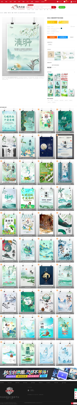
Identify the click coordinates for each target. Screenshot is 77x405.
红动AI (43, 1)
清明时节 (49, 102)
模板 (6, 1)
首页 (2, 1)
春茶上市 (41, 9)
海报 (12, 12)
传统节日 (66, 100)
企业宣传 (36, 9)
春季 (44, 9)
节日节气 (15, 12)
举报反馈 (73, 26)
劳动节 (55, 9)
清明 (48, 100)
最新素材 (2, 382)
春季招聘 (28, 9)
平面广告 (9, 12)
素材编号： (49, 26)
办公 (28, 1)
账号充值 (25, 382)
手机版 (64, 382)
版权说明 (56, 382)
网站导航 (17, 382)
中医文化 (51, 9)
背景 (19, 1)
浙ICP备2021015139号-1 (12, 402)
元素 (11, 1)
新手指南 (33, 382)
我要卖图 (75, 390)
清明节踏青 (61, 100)
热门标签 (10, 382)
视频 (23, 1)
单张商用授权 (52, 37)
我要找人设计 (61, 7)
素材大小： (49, 33)
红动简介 (48, 382)
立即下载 (52, 22)
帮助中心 (41, 382)
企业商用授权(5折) (62, 37)
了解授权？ (72, 37)
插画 (15, 1)
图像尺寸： (49, 31)
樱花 (47, 9)
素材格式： (49, 28)
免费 (32, 1)
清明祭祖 (70, 100)
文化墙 (33, 9)
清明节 (52, 100)
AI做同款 (61, 22)
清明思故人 (54, 102)
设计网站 (5, 12)
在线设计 (37, 1)
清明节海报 (56, 100)
